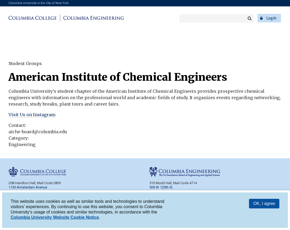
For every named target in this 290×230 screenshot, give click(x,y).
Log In (271, 18)
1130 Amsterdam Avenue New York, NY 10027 (28, 189)
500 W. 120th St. (161, 187)
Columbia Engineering (93, 18)
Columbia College (33, 18)
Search (249, 18)
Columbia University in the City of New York (39, 3)
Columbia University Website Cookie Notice (55, 217)
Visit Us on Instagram (32, 114)
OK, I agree (264, 203)
